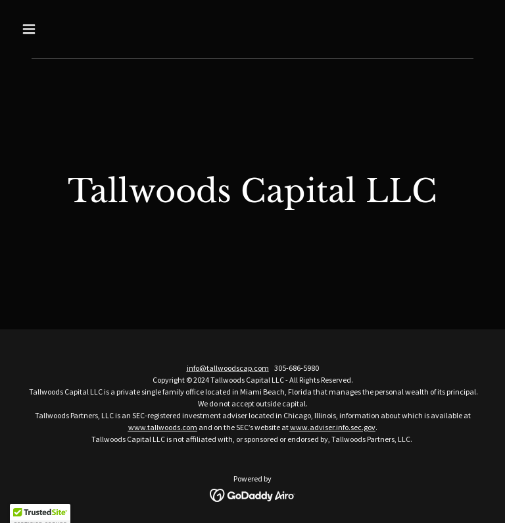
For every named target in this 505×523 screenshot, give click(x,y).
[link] (253, 494)
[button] (51, 29)
